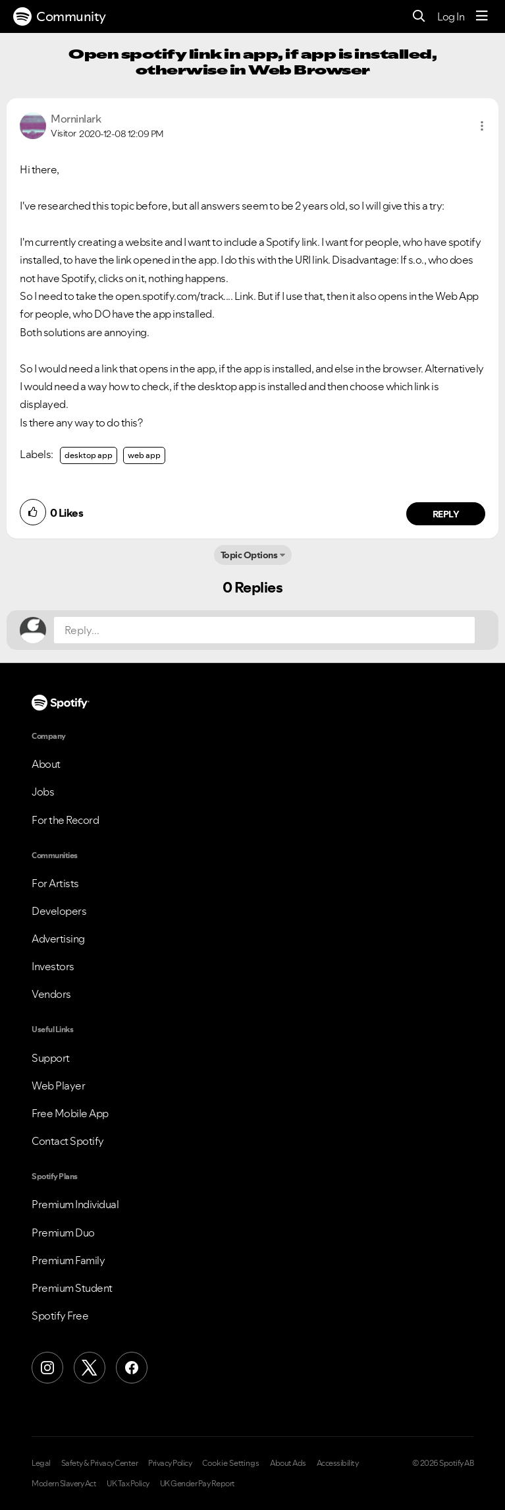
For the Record (65, 820)
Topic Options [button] (249, 555)
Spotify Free (60, 1315)
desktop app (89, 455)
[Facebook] (131, 1367)
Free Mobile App (70, 1113)
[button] (482, 126)
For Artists (55, 883)
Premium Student (72, 1288)
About (46, 764)
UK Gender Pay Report (197, 1483)
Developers (59, 911)
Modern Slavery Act (64, 1483)
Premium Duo (63, 1232)
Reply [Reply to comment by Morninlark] (446, 514)
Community (59, 16)
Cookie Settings (230, 1463)
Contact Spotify (68, 1141)
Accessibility (338, 1463)
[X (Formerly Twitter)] (89, 1367)
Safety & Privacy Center (99, 1463)
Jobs (43, 791)
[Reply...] (264, 630)
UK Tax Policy (128, 1483)
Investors (53, 966)
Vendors (51, 994)
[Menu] (482, 16)
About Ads (288, 1463)
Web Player (58, 1085)
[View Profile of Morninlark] (76, 118)
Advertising (58, 938)
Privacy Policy (170, 1463)
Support (51, 1058)
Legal (41, 1463)
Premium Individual (75, 1204)
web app (144, 455)
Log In (450, 16)
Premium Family (68, 1260)
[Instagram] (47, 1367)
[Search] (419, 16)
